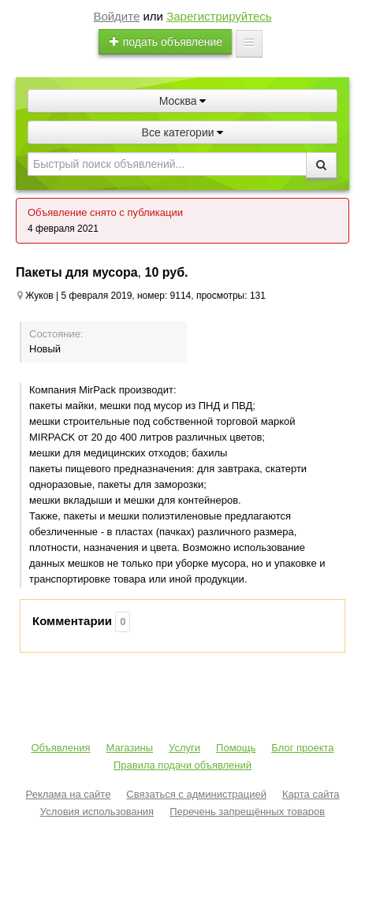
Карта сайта (310, 794)
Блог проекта (302, 748)
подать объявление (165, 41)
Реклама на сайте (68, 794)
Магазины (130, 748)
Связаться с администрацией (196, 794)
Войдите (116, 16)
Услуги (184, 748)
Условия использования (97, 811)
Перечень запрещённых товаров (247, 811)
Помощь (235, 748)
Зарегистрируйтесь (218, 16)
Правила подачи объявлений (182, 765)
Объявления (60, 748)
